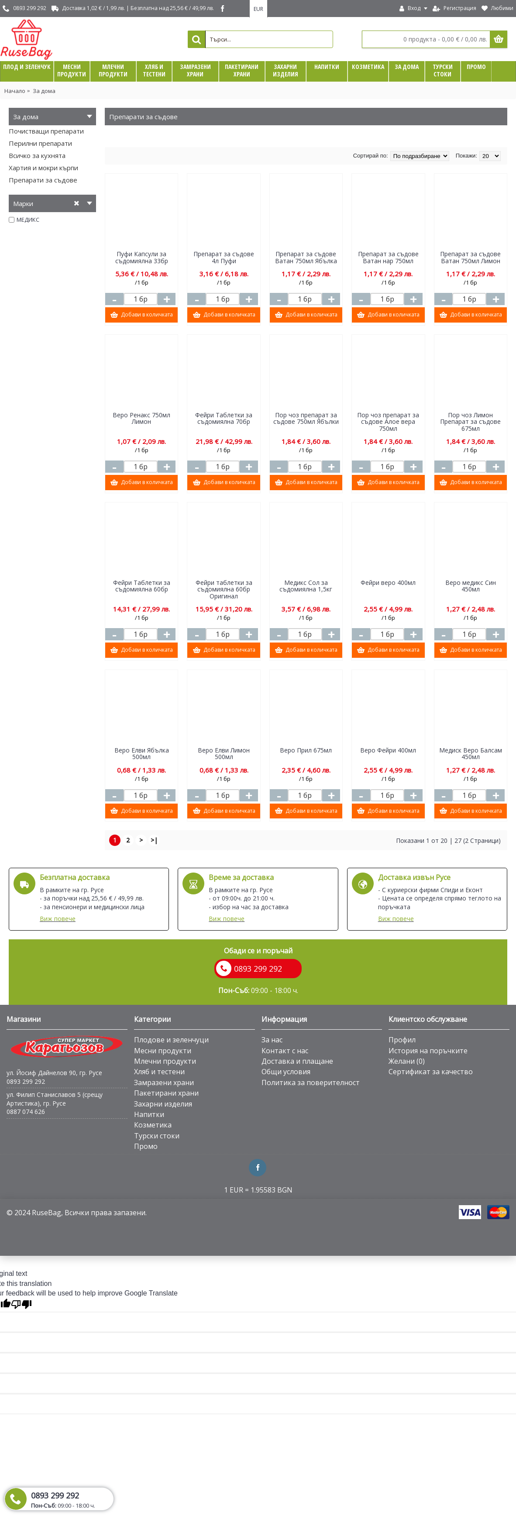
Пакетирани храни (166, 1093)
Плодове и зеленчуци (171, 1040)
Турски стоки (156, 1136)
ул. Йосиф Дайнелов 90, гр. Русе (54, 1073)
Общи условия (285, 1071)
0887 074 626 (26, 1111)
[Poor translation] (21, 1304)
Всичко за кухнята (37, 155)
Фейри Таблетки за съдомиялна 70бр (223, 418)
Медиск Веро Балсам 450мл (470, 753)
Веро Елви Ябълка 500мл (141, 753)
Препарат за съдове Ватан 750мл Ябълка (306, 257)
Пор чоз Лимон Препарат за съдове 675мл (470, 422)
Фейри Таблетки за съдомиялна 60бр (141, 585)
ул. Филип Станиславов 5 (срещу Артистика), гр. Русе (55, 1098)
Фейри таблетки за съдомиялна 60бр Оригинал (224, 589)
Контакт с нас (284, 1050)
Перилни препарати (40, 143)
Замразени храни (164, 1082)
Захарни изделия (163, 1104)
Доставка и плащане (297, 1061)
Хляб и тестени (159, 1071)
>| (154, 840)
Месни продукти (162, 1050)
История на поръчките (428, 1050)
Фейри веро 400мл (388, 582)
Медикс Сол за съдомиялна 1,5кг (305, 585)
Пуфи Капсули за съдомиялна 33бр (141, 257)
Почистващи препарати (46, 131)
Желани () (407, 1061)
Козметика (153, 1125)
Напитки (149, 1114)
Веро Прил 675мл (306, 750)
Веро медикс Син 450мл (470, 585)
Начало (14, 91)
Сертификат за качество (431, 1071)
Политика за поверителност (310, 1082)
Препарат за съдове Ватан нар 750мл (388, 257)
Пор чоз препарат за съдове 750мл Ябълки (306, 418)
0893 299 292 (26, 1081)
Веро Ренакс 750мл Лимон (141, 418)
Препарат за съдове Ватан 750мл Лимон (470, 257)
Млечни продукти (165, 1061)
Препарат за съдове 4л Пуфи (223, 257)
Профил (402, 1040)
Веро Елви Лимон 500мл (224, 753)
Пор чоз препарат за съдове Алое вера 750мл (388, 422)
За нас (271, 1040)
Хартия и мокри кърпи (43, 167)
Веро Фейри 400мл (388, 750)
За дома (44, 91)
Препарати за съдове (43, 179)
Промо (146, 1146)
